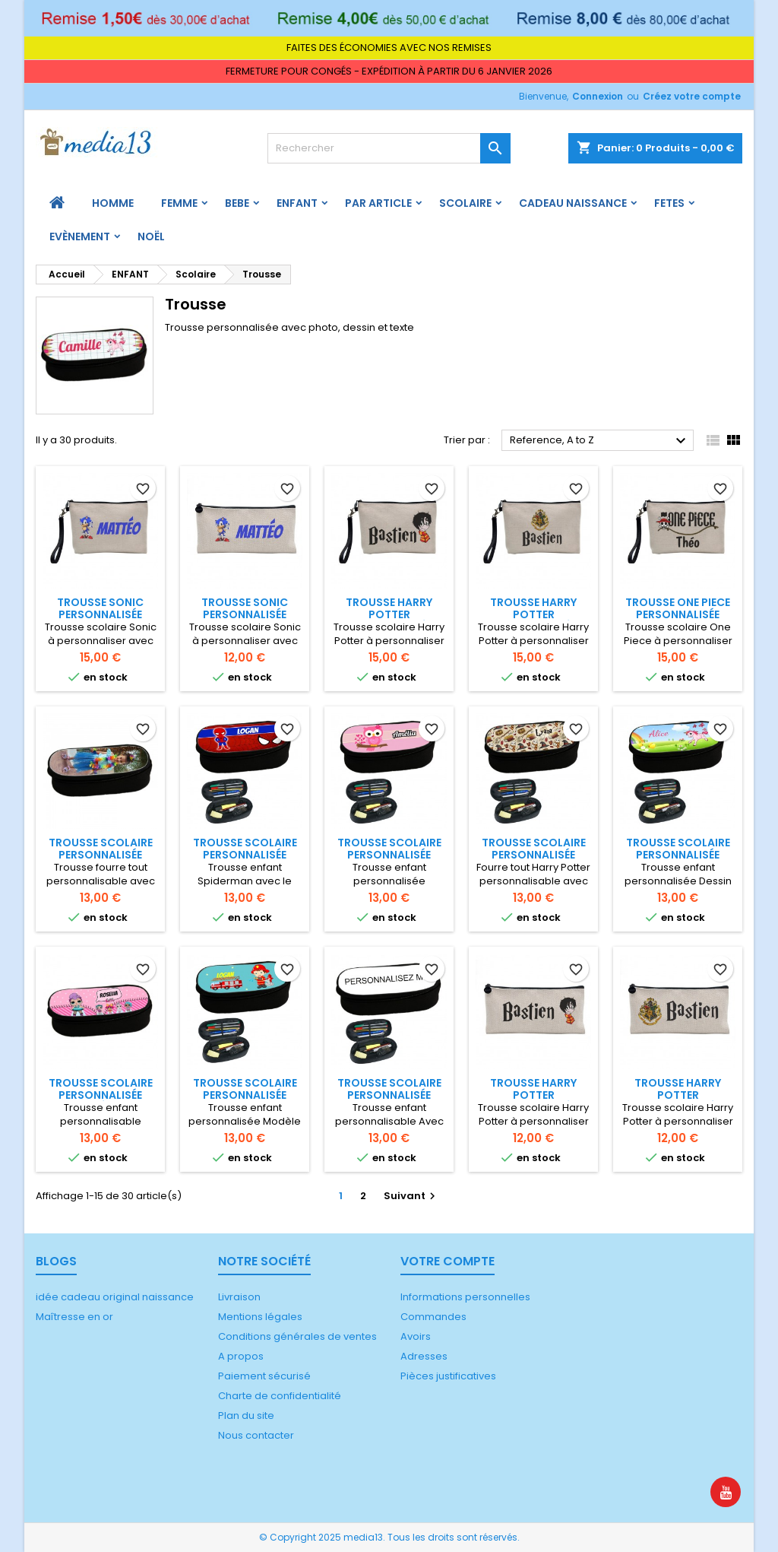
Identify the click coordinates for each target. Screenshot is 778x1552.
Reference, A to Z (600, 441)
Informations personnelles (465, 1297)
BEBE (237, 203)
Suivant (411, 1196)
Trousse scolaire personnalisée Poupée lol (101, 1095)
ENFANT (297, 203)
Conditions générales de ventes (297, 1336)
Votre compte (447, 1261)
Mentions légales (260, 1316)
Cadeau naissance (573, 203)
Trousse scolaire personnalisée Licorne (678, 854)
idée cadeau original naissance (115, 1297)
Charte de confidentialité (279, 1396)
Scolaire (465, 203)
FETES (669, 203)
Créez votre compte (692, 96)
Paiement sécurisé (264, 1376)
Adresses (424, 1356)
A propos (241, 1356)
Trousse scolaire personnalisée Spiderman (245, 854)
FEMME (179, 203)
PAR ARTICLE (378, 203)
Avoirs (415, 1336)
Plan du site (246, 1415)
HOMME (113, 203)
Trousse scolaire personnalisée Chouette (389, 854)
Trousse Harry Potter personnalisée (389, 614)
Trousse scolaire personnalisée (101, 848)
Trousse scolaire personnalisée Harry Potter (534, 854)
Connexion (597, 96)
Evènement (79, 236)
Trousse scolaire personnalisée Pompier (245, 1095)
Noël (151, 236)
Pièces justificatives (448, 1376)
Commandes (433, 1316)
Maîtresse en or (74, 1316)
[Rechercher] (389, 148)
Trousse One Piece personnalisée (677, 608)
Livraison (239, 1297)
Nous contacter (256, 1435)
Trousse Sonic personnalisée (100, 608)
